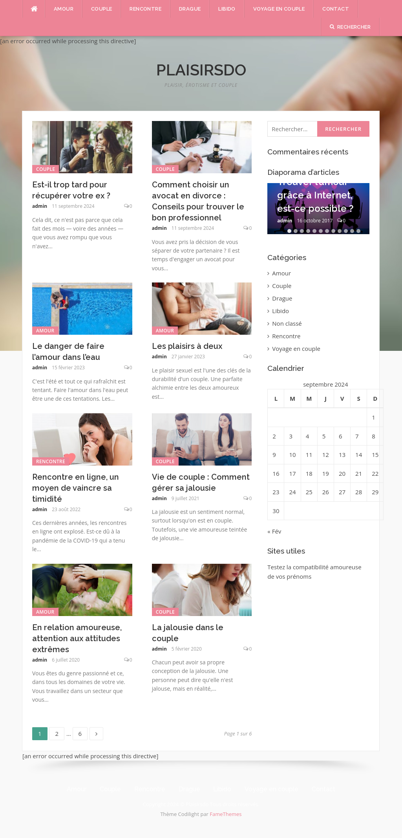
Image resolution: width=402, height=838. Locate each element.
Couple (101, 9)
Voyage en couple (279, 9)
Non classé (287, 323)
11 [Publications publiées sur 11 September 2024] (309, 454)
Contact (335, 9)
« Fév (274, 531)
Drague (190, 9)
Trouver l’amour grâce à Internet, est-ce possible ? (315, 195)
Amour (63, 9)
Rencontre (145, 9)
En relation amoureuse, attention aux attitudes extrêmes (77, 638)
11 (352, 231)
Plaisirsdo (201, 70)
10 (346, 231)
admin (39, 206)
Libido (226, 9)
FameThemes (225, 814)
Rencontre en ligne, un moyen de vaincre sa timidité (75, 488)
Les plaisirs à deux (187, 346)
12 (358, 231)
